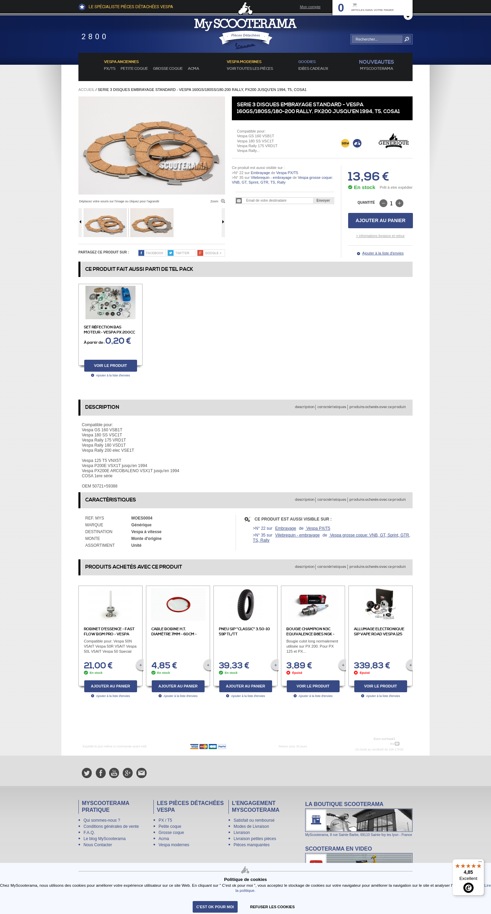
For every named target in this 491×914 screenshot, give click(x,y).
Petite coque (134, 68)
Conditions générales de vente (111, 826)
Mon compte (310, 7)
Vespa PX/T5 (286, 173)
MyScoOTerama (376, 68)
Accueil (86, 90)
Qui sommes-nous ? (102, 820)
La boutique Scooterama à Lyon (359, 819)
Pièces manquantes (251, 844)
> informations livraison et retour (380, 236)
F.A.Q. (89, 832)
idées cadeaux (313, 68)
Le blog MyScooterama (104, 838)
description (304, 407)
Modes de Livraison (251, 826)
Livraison (242, 832)
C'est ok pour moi (215, 907)
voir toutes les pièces (250, 68)
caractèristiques (331, 407)
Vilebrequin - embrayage (271, 177)
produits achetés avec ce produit (377, 407)
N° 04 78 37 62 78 (373, 743)
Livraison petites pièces (255, 838)
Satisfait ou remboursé (254, 820)
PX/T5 (110, 68)
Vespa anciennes (121, 62)
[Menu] (480, 863)
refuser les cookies (272, 907)
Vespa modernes (174, 844)
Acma (193, 68)
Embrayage (260, 173)
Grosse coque (168, 68)
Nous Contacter (98, 844)
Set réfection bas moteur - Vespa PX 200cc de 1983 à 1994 (109, 332)
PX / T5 (165, 820)
